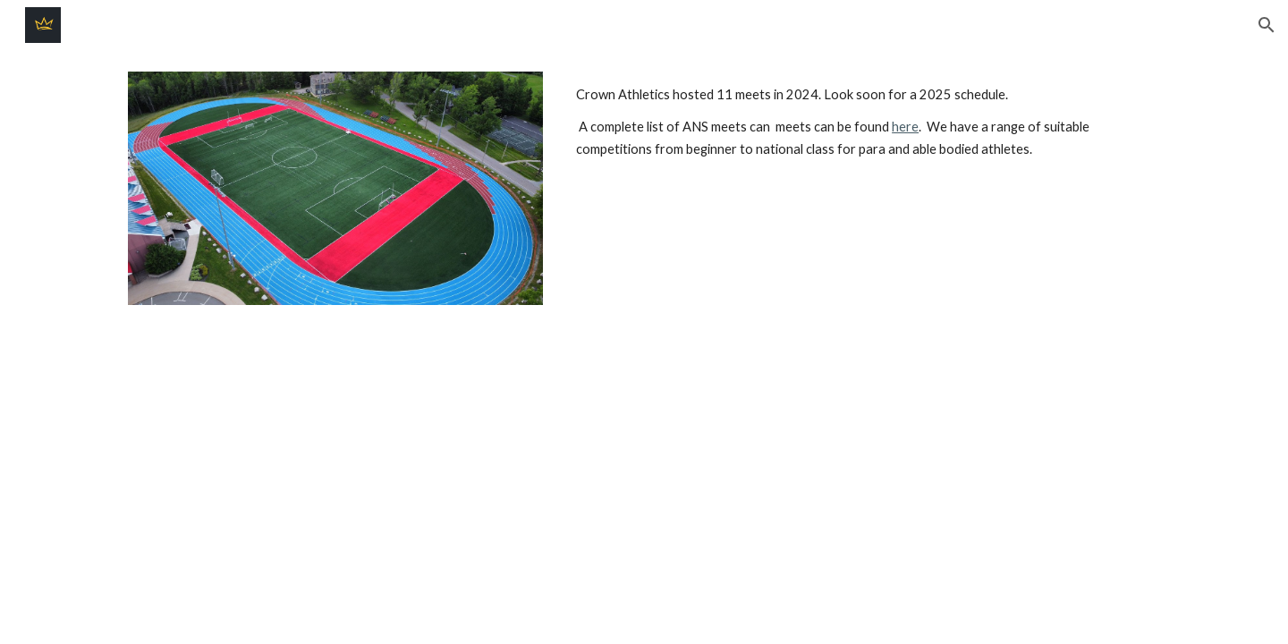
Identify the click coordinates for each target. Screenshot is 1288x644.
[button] (1266, 25)
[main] (864, 122)
